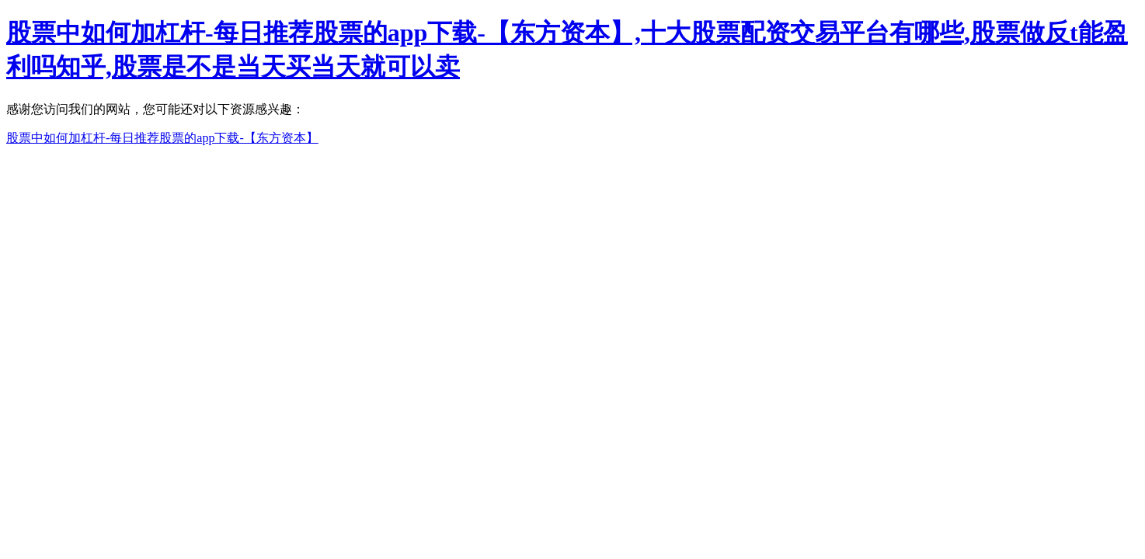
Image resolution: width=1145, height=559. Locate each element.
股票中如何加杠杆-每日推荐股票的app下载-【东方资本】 (162, 137)
